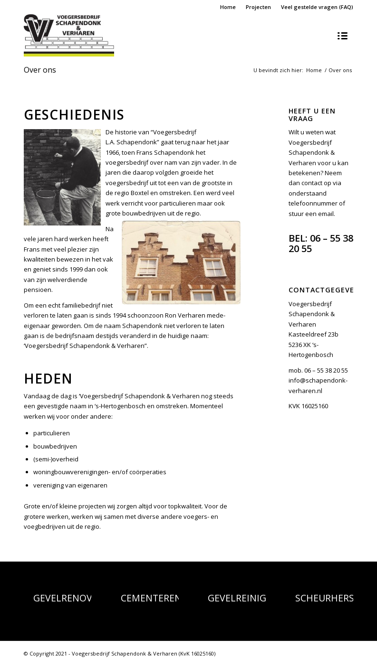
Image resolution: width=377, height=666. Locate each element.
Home (228, 6)
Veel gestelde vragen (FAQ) (317, 6)
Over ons (40, 70)
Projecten (258, 6)
